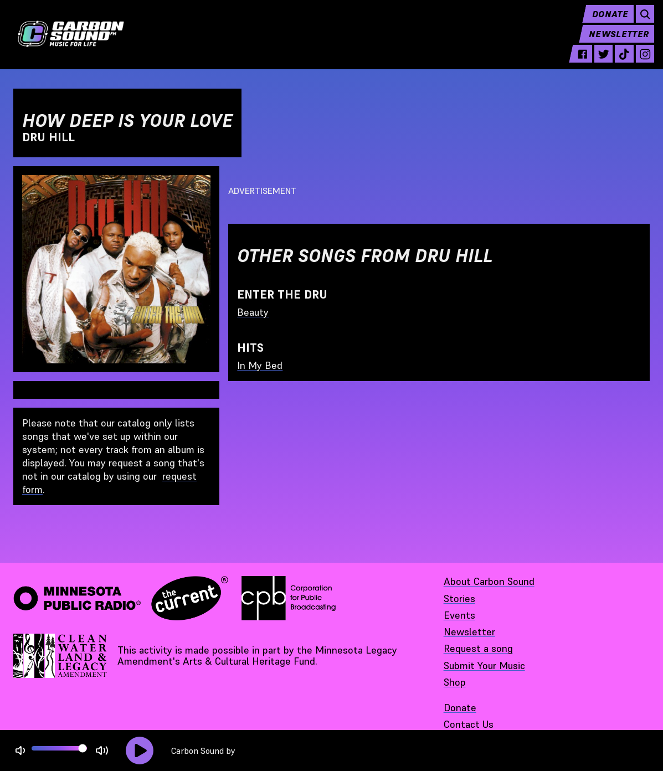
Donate (606, 22)
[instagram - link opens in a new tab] (640, 62)
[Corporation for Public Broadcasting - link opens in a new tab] (288, 598)
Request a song (478, 648)
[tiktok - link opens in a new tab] (619, 62)
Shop (455, 682)
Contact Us (469, 724)
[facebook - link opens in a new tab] (578, 62)
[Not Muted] (20, 751)
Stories (459, 598)
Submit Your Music (484, 665)
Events (459, 615)
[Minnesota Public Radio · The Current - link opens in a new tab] (120, 598)
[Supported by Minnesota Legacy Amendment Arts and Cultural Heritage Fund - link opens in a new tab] (61, 656)
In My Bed (259, 365)
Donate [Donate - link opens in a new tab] (460, 707)
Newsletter (614, 42)
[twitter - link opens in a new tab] (599, 62)
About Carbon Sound (489, 581)
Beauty (253, 312)
